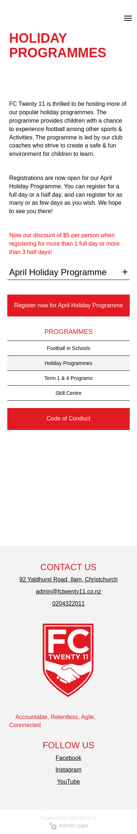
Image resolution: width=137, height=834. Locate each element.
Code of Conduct (68, 418)
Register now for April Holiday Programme (68, 305)
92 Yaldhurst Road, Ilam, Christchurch (68, 579)
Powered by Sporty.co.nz (68, 818)
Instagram (68, 769)
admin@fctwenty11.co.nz (68, 591)
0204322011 (68, 603)
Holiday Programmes (68, 363)
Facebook (68, 758)
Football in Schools (68, 348)
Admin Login (68, 826)
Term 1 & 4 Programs (68, 378)
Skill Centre (69, 393)
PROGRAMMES (68, 331)
